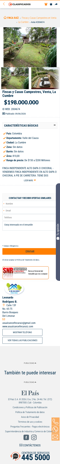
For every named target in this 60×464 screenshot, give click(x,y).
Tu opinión (58, 232)
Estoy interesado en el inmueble (30, 226)
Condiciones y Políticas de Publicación (30, 407)
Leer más (28, 180)
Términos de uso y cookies (30, 421)
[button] (30, 125)
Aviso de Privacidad (30, 417)
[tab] (29, 125)
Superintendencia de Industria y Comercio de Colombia (30, 431)
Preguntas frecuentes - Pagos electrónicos (30, 426)
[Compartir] (56, 4)
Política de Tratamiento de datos (27, 260)
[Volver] (5, 4)
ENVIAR (30, 251)
